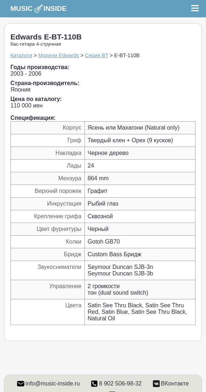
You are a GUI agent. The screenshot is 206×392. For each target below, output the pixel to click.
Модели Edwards (58, 55)
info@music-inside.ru (52, 383)
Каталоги (21, 55)
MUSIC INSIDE (38, 8)
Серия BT (96, 55)
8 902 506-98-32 (120, 383)
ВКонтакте (175, 383)
